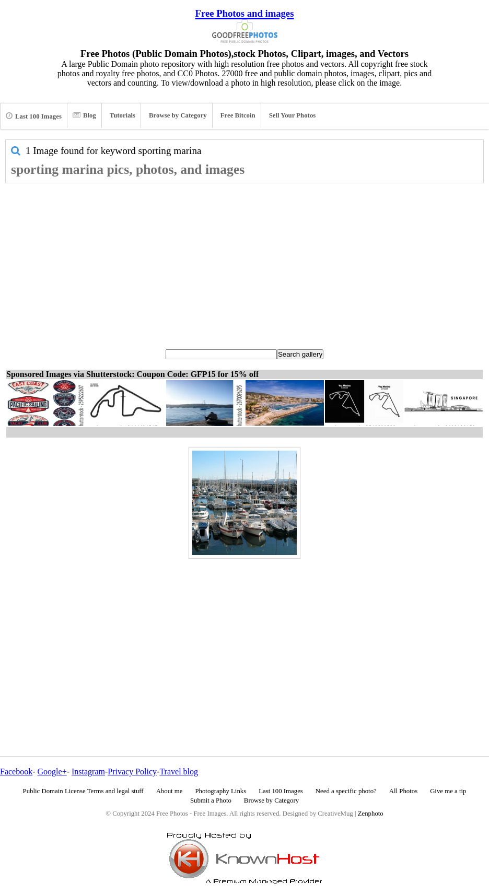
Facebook (16, 771)
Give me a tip (448, 791)
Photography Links (220, 791)
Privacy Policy (132, 771)
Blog (84, 115)
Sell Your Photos (292, 115)
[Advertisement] (244, 262)
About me (169, 791)
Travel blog (178, 771)
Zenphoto (370, 813)
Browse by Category (178, 115)
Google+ (52, 771)
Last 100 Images (34, 116)
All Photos (403, 791)
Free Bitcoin (237, 115)
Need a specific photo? (346, 791)
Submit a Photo (210, 800)
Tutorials (122, 115)
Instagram (88, 771)
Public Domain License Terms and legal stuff (83, 791)
